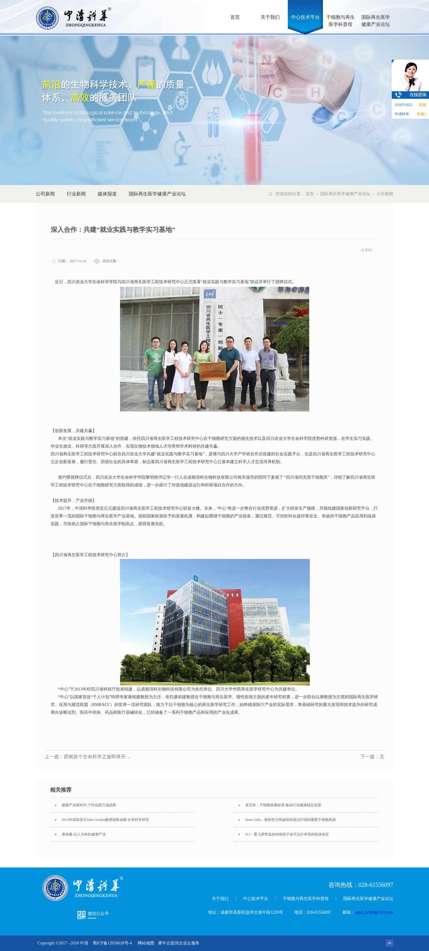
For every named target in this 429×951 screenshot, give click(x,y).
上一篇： (89, 756)
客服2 (421, 114)
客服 (422, 105)
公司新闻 (385, 194)
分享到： (368, 250)
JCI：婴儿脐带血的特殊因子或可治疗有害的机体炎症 (287, 834)
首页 (235, 17)
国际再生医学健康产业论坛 (345, 194)
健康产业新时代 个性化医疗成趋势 (89, 805)
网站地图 (145, 943)
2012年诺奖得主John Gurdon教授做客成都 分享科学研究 (105, 820)
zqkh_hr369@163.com (374, 912)
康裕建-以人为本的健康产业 (84, 834)
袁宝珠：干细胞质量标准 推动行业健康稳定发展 (283, 805)
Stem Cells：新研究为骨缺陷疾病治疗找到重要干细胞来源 (290, 820)
